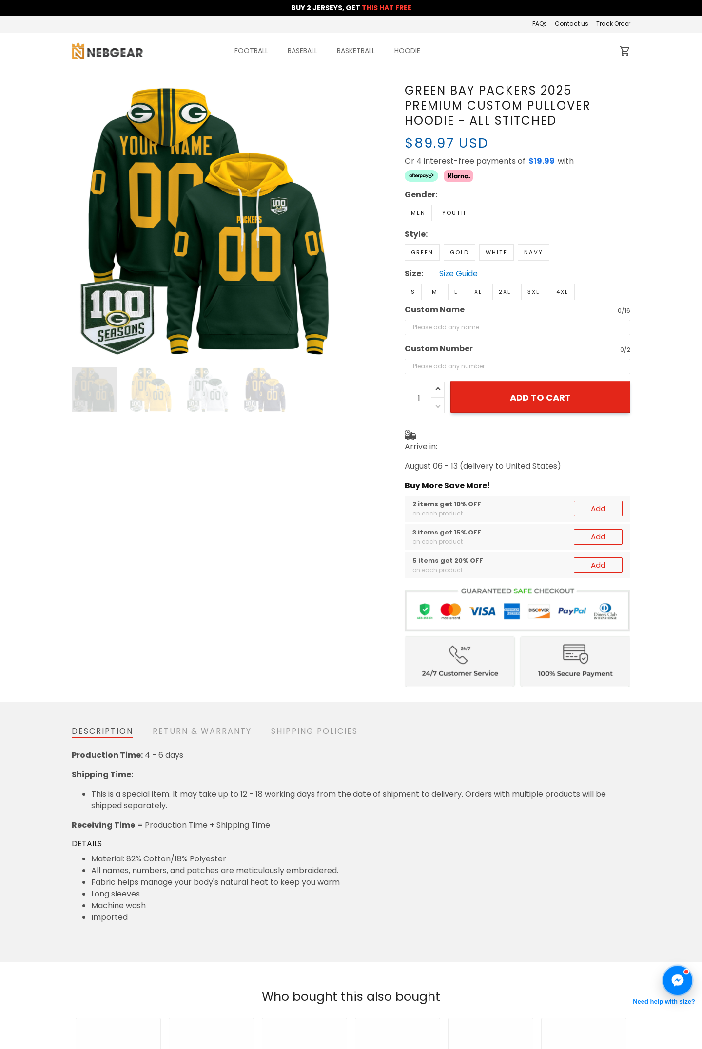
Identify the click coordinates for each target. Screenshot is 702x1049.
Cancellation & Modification (314, 1023)
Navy (533, 252)
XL (478, 292)
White (496, 252)
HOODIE (407, 51)
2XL (505, 292)
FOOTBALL (251, 51)
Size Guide (458, 273)
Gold (459, 252)
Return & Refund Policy (305, 993)
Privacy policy (288, 1037)
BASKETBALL (356, 51)
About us (469, 1008)
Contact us (571, 23)
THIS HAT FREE (386, 8)
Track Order (613, 23)
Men (418, 213)
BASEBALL (302, 51)
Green (422, 252)
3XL (533, 292)
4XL (562, 292)
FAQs (539, 23)
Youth (454, 213)
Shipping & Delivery (298, 1008)
